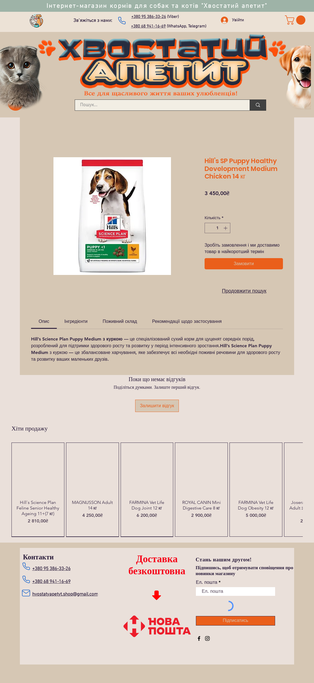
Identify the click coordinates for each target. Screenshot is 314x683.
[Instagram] (207, 638)
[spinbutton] (217, 228)
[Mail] (26, 593)
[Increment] (225, 228)
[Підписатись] (235, 621)
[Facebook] (199, 638)
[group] (157, 489)
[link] (296, 20)
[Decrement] (208, 228)
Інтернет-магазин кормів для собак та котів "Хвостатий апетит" (156, 6)
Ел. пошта (206, 582)
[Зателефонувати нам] (122, 20)
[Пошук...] (159, 105)
